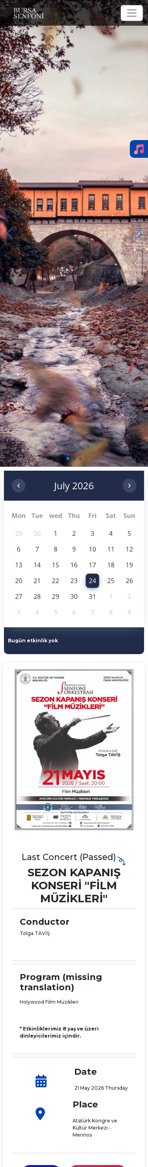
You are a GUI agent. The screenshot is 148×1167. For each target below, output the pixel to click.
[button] (138, 233)
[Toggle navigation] (132, 13)
